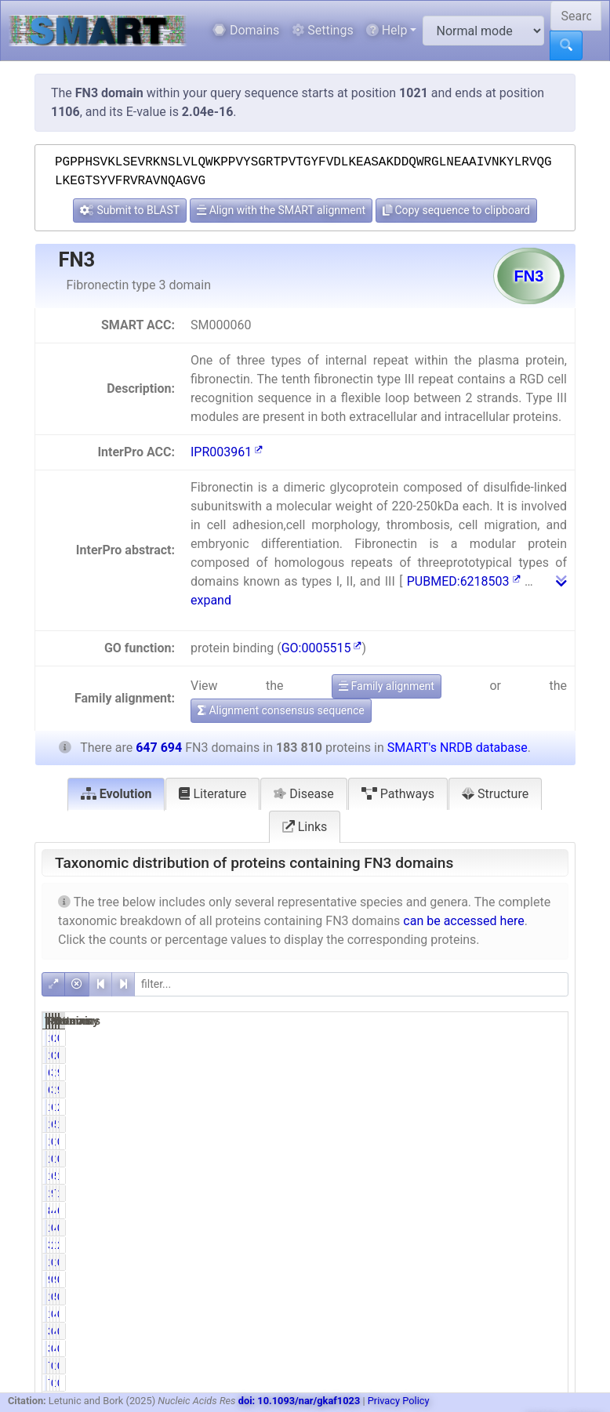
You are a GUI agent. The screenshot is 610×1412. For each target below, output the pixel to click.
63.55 (544, 1210)
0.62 (473, 1227)
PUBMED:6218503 (464, 581)
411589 (506, 1210)
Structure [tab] (495, 793)
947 (438, 1279)
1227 (509, 1365)
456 (512, 1331)
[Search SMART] (575, 16)
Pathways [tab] (397, 793)
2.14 (473, 1245)
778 (438, 1365)
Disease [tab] (304, 793)
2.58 (547, 1245)
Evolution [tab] (116, 793)
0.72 (473, 1038)
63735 (432, 1072)
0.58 (473, 1262)
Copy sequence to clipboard (456, 210)
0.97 (473, 1141)
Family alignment (386, 686)
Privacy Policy (399, 1401)
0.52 (473, 1279)
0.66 (473, 1296)
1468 (435, 1158)
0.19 (547, 1296)
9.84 (547, 1072)
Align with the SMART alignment (281, 210)
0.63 (547, 1227)
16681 (506, 1245)
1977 (509, 1141)
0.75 (547, 1314)
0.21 (547, 1038)
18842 (506, 1107)
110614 (506, 1072)
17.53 (544, 1176)
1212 (435, 1296)
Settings (322, 30)
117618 (432, 1124)
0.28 (547, 1141)
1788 (435, 1141)
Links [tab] (305, 826)
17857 (432, 1193)
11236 (432, 1107)
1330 (435, 1038)
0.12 (547, 1365)
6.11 (473, 1107)
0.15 (547, 1279)
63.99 (471, 1124)
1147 (435, 1227)
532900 (506, 1124)
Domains (245, 30)
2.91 (547, 1107)
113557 (432, 1176)
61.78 (471, 1176)
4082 (509, 1227)
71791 (506, 1193)
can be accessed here (463, 920)
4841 (509, 1314)
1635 (509, 1158)
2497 (509, 1038)
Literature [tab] (212, 793)
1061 (435, 1262)
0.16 (547, 1262)
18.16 (544, 1124)
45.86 (471, 1210)
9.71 (473, 1193)
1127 (435, 1314)
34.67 (471, 1072)
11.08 (544, 1193)
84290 (432, 1210)
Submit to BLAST (130, 210)
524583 (506, 1176)
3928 (435, 1245)
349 (438, 1331)
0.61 (473, 1314)
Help (387, 30)
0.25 (547, 1158)
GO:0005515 (321, 648)
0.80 (473, 1158)
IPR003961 (227, 452)
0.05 (547, 1331)
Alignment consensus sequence (281, 710)
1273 (509, 1262)
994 (512, 1279)
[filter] (351, 984)
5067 (509, 1296)
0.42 (473, 1365)
